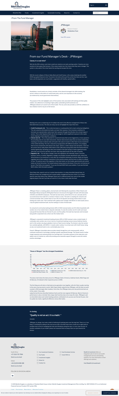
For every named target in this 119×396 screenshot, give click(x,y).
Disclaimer (19, 389)
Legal (12, 389)
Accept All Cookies (109, 393)
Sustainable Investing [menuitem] (54, 13)
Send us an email (16, 357)
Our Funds (42, 355)
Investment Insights (44, 357)
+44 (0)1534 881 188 (17, 363)
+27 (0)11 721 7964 (17, 354)
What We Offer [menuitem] (17, 13)
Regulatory (27, 389)
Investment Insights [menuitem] (38, 13)
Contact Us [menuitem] (76, 13)
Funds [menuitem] (27, 13)
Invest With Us (66, 355)
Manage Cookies (38, 389)
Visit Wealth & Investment (92, 363)
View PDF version (65, 37)
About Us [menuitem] (67, 13)
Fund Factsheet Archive (68, 352)
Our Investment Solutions (46, 352)
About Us (41, 360)
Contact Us (42, 363)
